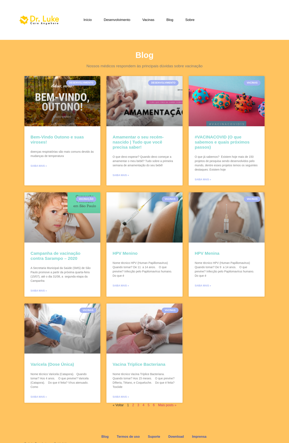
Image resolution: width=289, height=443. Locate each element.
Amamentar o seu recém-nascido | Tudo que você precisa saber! (138, 142)
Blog (169, 20)
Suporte (154, 436)
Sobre (189, 20)
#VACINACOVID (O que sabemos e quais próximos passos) (222, 142)
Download (176, 436)
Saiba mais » (39, 165)
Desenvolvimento (117, 20)
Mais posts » (167, 405)
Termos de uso (128, 436)
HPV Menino (125, 253)
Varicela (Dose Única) (52, 364)
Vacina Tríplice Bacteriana (139, 364)
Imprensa (199, 436)
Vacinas (148, 20)
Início (87, 20)
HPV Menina (207, 253)
